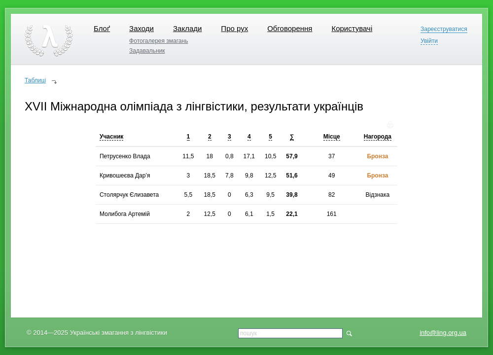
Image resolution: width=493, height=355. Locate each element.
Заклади (187, 28)
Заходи (141, 28)
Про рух (234, 28)
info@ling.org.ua (443, 332)
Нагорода (377, 136)
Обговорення (289, 28)
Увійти (429, 41)
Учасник (111, 136)
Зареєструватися (444, 29)
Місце (331, 136)
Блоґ (102, 28)
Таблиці (35, 80)
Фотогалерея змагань (158, 40)
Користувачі (351, 28)
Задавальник (147, 50)
